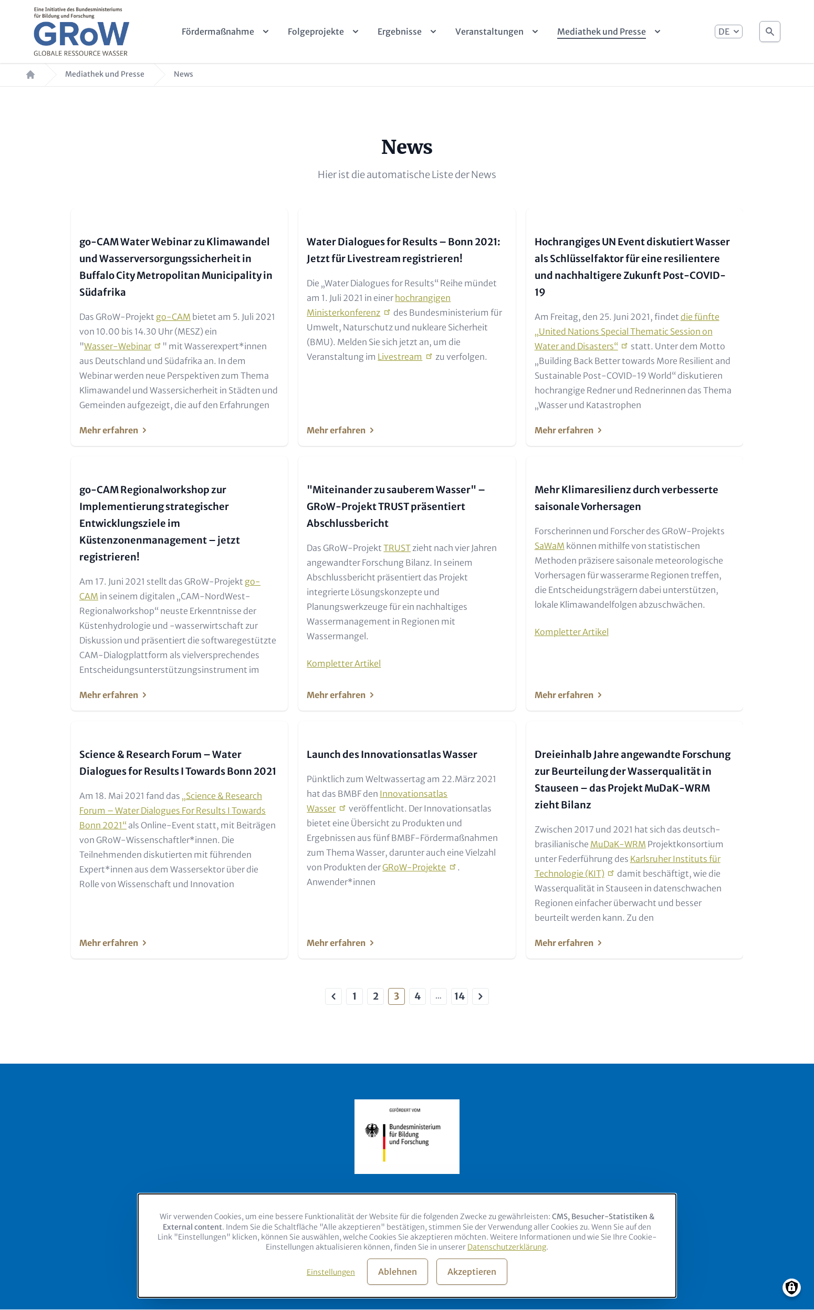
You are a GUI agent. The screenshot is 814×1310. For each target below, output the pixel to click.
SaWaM (550, 545)
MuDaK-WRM (618, 844)
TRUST (397, 548)
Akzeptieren (471, 1271)
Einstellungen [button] (331, 1272)
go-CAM (173, 316)
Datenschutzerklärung (506, 1247)
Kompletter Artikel (344, 663)
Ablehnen (397, 1271)
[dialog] (407, 1245)
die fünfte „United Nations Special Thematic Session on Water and (627, 331)
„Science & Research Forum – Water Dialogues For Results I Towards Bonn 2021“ (172, 810)
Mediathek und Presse (104, 74)
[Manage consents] (791, 1287)
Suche (770, 29)
